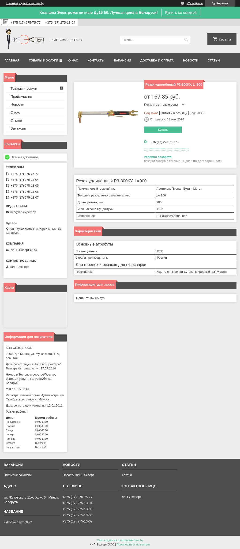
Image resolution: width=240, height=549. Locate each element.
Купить (163, 129)
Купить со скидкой (181, 13)
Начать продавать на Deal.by (25, 3)
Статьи (214, 60)
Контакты (96, 60)
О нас (73, 60)
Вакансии (122, 60)
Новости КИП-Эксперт (78, 475)
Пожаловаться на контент (133, 544)
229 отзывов (195, 3)
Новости (190, 60)
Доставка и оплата (157, 60)
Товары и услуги (43, 60)
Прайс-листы (21, 96)
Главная (12, 60)
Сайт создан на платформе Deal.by (120, 540)
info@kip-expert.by (23, 212)
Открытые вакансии (18, 475)
